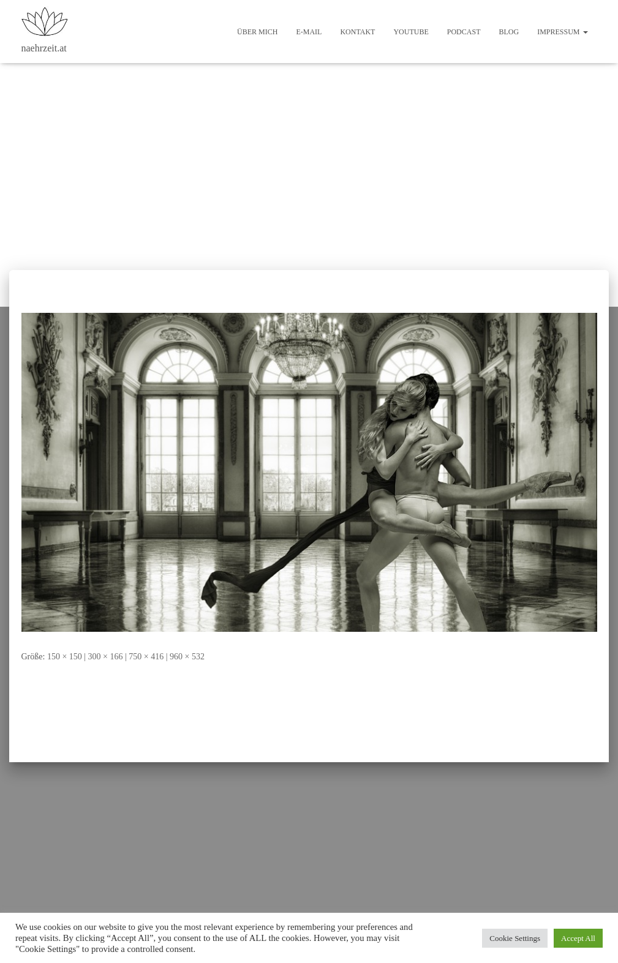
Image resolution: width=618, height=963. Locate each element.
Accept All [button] (578, 938)
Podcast (464, 32)
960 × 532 (187, 656)
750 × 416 (146, 656)
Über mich (257, 32)
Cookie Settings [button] (514, 938)
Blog (509, 32)
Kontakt (357, 32)
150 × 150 (64, 656)
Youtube (410, 32)
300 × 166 (105, 656)
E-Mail (309, 32)
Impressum (562, 32)
